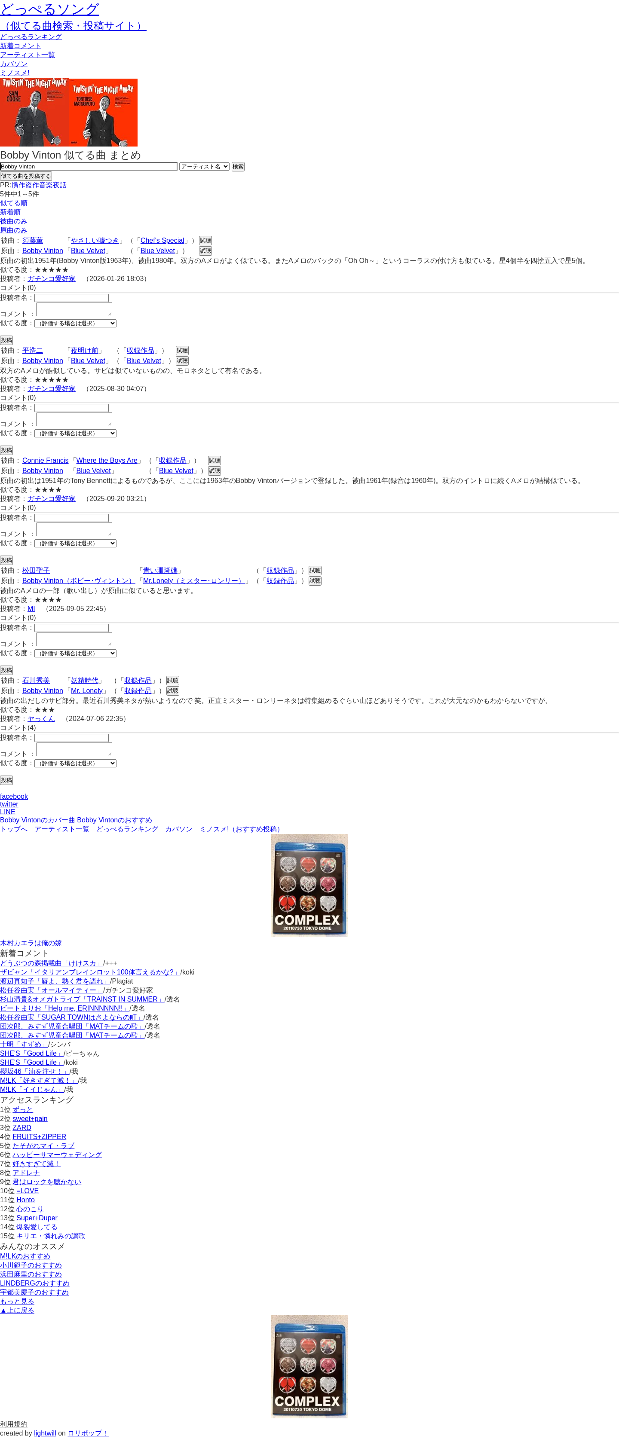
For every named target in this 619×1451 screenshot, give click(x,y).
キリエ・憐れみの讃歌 (50, 1248)
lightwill (45, 1446)
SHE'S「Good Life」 (32, 1066)
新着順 (10, 212)
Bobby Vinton (42, 250)
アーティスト (27, 54)
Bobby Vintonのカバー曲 (37, 833)
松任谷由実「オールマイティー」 (51, 1003)
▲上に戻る (17, 1323)
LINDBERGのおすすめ (35, 1296)
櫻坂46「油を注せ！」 (35, 1084)
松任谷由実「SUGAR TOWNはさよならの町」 (72, 1030)
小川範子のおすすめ (31, 1278)
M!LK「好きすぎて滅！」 (39, 1093)
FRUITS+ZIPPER (39, 1149)
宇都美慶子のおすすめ (34, 1305)
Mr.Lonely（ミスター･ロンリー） (194, 588)
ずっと (22, 1122)
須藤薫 (32, 240)
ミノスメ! (14, 72)
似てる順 (14, 203)
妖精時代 (84, 690)
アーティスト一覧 (61, 842)
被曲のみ (14, 221)
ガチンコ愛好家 (52, 278)
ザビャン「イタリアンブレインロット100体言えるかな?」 (90, 985)
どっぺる (31, 36)
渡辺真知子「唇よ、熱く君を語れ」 (55, 994)
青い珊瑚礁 (160, 578)
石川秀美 (36, 690)
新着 (20, 45)
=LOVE (27, 1203)
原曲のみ (14, 230)
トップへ (14, 842)
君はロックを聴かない (46, 1194)
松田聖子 (36, 578)
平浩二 (32, 353)
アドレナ (26, 1185)
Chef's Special (162, 240)
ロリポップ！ (88, 1446)
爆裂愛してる (37, 1239)
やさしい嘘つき (95, 240)
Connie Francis (45, 465)
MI (31, 616)
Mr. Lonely (87, 701)
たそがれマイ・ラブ (43, 1158)
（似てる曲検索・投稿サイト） (73, 25)
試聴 (205, 240)
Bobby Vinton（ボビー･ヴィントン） (78, 588)
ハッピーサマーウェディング (57, 1167)
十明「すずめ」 (24, 1057)
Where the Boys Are (107, 465)
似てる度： (17, 325)
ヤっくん (41, 729)
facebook (14, 809)
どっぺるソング (49, 9)
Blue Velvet (88, 250)
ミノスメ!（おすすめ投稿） (241, 842)
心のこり (30, 1221)
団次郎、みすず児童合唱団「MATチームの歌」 (72, 1039)
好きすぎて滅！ (36, 1176)
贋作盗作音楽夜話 (39, 185)
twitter (9, 817)
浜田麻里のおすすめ (31, 1287)
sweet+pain (29, 1131)
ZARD (21, 1140)
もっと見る (17, 1314)
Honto (25, 1212)
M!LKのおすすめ (25, 1269)
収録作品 (140, 353)
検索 (238, 166)
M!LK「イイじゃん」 (32, 1102)
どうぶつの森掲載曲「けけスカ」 (51, 976)
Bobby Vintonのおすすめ (114, 833)
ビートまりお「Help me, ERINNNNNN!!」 (64, 1021)
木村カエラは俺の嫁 (31, 955)
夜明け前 (84, 353)
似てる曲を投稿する (26, 176)
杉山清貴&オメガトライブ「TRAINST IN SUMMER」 (82, 1012)
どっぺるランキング (127, 842)
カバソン (14, 63)
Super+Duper (37, 1230)
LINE (7, 824)
